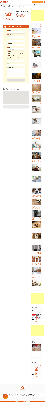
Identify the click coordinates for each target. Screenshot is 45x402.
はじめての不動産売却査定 (30, 395)
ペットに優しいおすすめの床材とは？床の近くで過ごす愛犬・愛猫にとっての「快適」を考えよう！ (36, 207)
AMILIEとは (40, 394)
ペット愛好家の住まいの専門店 (31, 394)
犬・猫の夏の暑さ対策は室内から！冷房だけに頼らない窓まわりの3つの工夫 (36, 59)
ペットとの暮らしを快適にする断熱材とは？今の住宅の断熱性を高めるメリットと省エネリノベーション (36, 138)
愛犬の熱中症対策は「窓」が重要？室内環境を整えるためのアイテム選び (36, 103)
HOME (4, 6)
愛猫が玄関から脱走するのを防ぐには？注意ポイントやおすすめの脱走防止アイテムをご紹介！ (36, 218)
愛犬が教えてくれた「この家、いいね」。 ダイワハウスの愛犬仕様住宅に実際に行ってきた (36, 36)
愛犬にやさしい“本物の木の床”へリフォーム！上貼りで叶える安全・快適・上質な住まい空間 (36, 92)
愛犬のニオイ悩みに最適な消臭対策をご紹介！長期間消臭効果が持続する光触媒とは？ (36, 196)
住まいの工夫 (11, 394)
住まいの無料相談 (21, 395)
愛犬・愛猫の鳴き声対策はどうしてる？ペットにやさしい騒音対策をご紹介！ (36, 253)
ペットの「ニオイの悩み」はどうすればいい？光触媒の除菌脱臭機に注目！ (36, 149)
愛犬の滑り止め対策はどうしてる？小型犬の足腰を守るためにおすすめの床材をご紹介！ (36, 230)
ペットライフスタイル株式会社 (21, 401)
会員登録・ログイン (14, 395)
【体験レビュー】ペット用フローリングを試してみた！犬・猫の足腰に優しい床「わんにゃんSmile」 (36, 115)
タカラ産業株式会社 (37, 319)
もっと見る (36, 321)
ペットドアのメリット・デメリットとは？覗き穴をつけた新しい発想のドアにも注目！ (36, 264)
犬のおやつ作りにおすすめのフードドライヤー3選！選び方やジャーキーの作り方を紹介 (36, 353)
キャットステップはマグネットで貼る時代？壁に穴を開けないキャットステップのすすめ (36, 288)
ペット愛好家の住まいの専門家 (20, 394)
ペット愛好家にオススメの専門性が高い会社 (12, 6)
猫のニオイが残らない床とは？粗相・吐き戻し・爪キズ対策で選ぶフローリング (36, 47)
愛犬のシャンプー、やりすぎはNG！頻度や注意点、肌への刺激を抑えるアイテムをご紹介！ (36, 70)
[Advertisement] (37, 15)
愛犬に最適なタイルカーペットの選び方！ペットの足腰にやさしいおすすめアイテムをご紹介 (36, 173)
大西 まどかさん (37, 374)
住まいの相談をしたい (11, 53)
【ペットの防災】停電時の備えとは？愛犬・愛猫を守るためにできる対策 (36, 81)
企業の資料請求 (20, 53)
